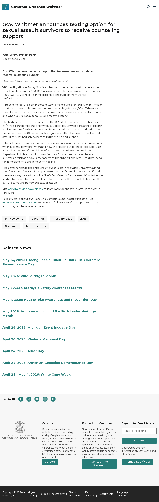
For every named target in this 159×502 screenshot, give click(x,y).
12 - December (36, 226)
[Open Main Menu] (155, 7)
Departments (105, 494)
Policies (43, 494)
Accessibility (58, 494)
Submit (139, 440)
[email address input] (139, 431)
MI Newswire (14, 218)
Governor (37, 218)
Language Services (122, 494)
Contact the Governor (99, 463)
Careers (50, 461)
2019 (83, 218)
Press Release (62, 218)
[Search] (148, 7)
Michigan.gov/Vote (137, 461)
